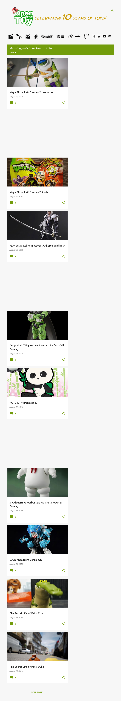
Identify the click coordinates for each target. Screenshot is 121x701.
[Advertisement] (37, 133)
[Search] (112, 10)
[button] (63, 103)
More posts (37, 692)
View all (13, 52)
